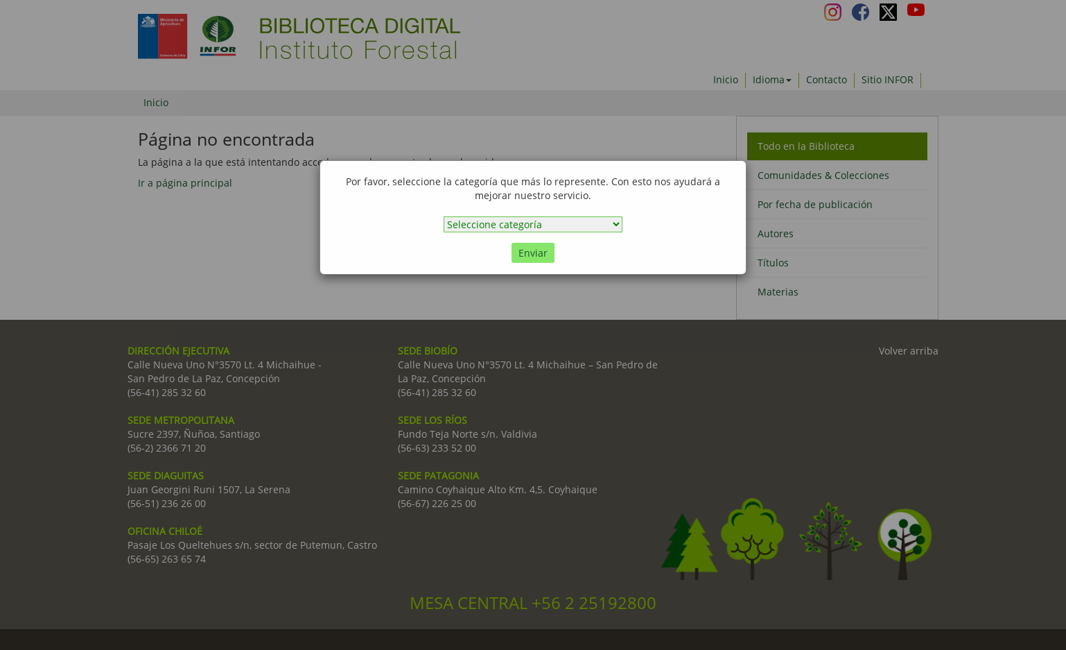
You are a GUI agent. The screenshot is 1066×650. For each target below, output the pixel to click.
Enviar (533, 252)
